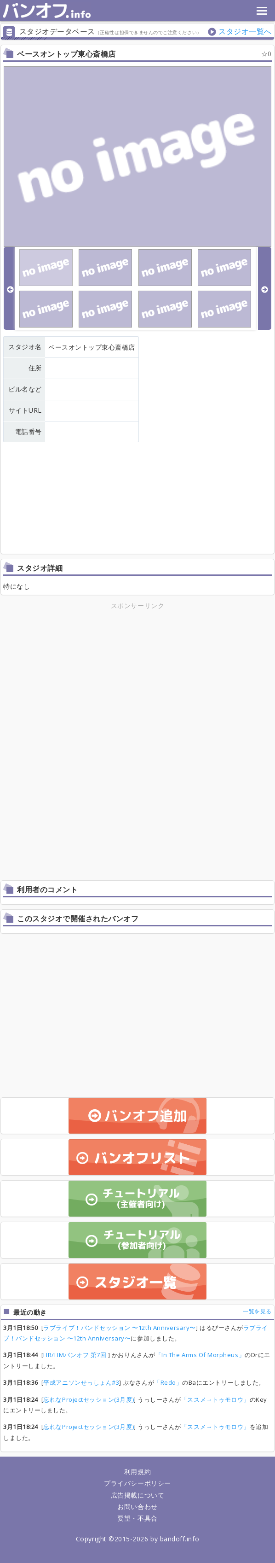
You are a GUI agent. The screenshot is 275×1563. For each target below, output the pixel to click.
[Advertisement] (137, 675)
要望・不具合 (137, 1518)
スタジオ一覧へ (245, 31)
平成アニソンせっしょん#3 (81, 1382)
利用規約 (137, 1471)
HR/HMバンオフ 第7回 (75, 1355)
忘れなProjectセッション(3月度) (88, 1399)
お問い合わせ (137, 1506)
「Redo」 (168, 1382)
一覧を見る (257, 1311)
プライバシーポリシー (137, 1483)
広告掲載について (137, 1495)
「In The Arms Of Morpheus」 (200, 1355)
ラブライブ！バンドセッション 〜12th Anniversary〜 (119, 1327)
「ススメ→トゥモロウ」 (215, 1399)
